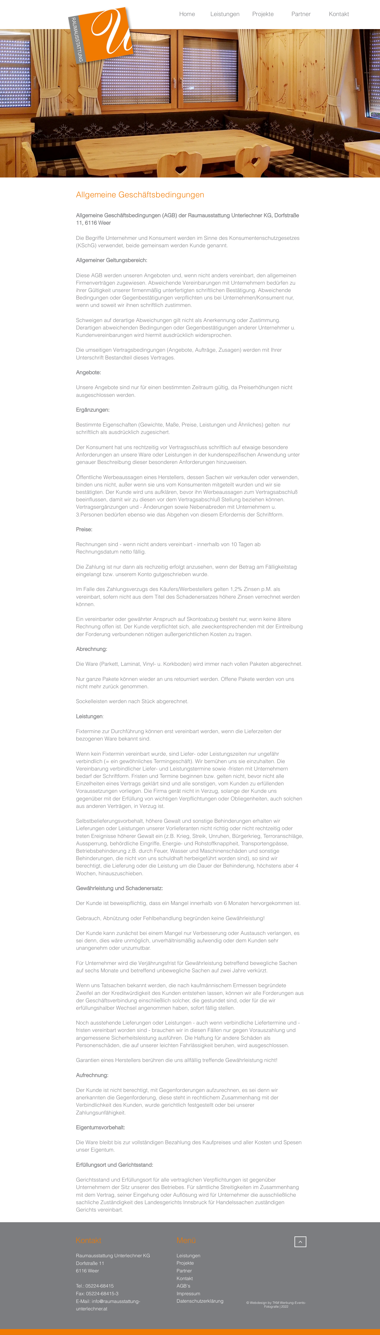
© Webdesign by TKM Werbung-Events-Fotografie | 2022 (276, 1305)
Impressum (188, 1293)
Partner (184, 1271)
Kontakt (185, 1278)
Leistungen (188, 1255)
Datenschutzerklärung (200, 1301)
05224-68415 (100, 1286)
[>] (300, 1241)
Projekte (185, 1263)
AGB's (183, 1286)
